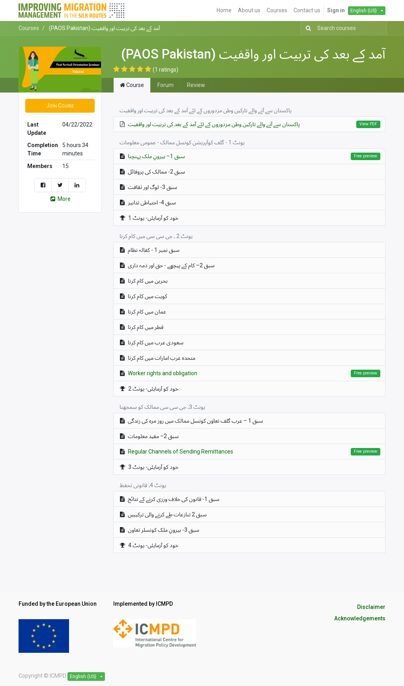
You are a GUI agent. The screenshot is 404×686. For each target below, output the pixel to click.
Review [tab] (196, 85)
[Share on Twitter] (60, 185)
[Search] (307, 28)
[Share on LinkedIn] (77, 185)
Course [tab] (132, 85)
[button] (60, 106)
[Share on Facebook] (43, 185)
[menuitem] (224, 10)
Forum (165, 85)
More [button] (60, 199)
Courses (29, 28)
